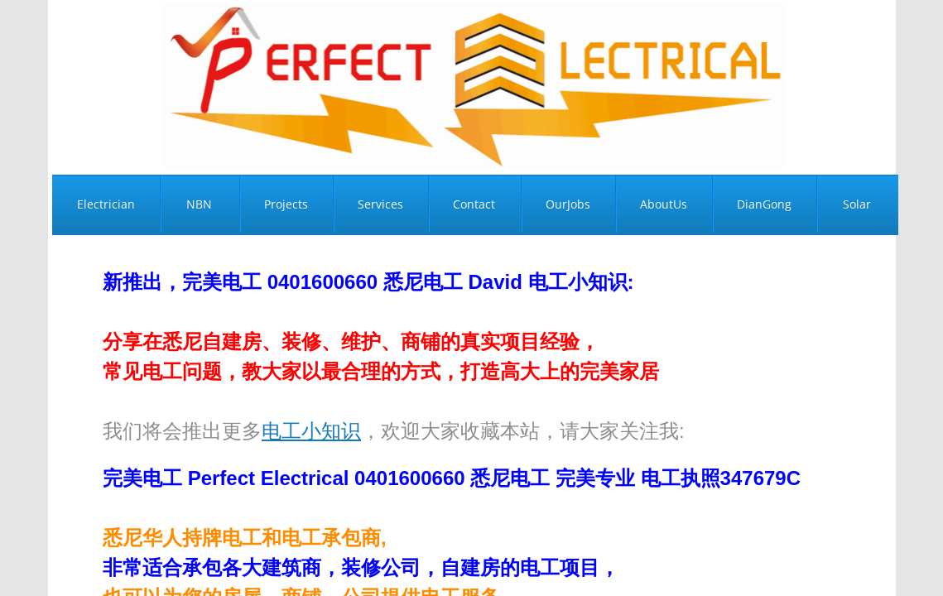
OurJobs (568, 204)
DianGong (764, 204)
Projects (286, 204)
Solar (857, 204)
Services (380, 204)
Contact (474, 204)
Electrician (106, 204)
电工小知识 (311, 431)
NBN (199, 204)
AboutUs (663, 204)
